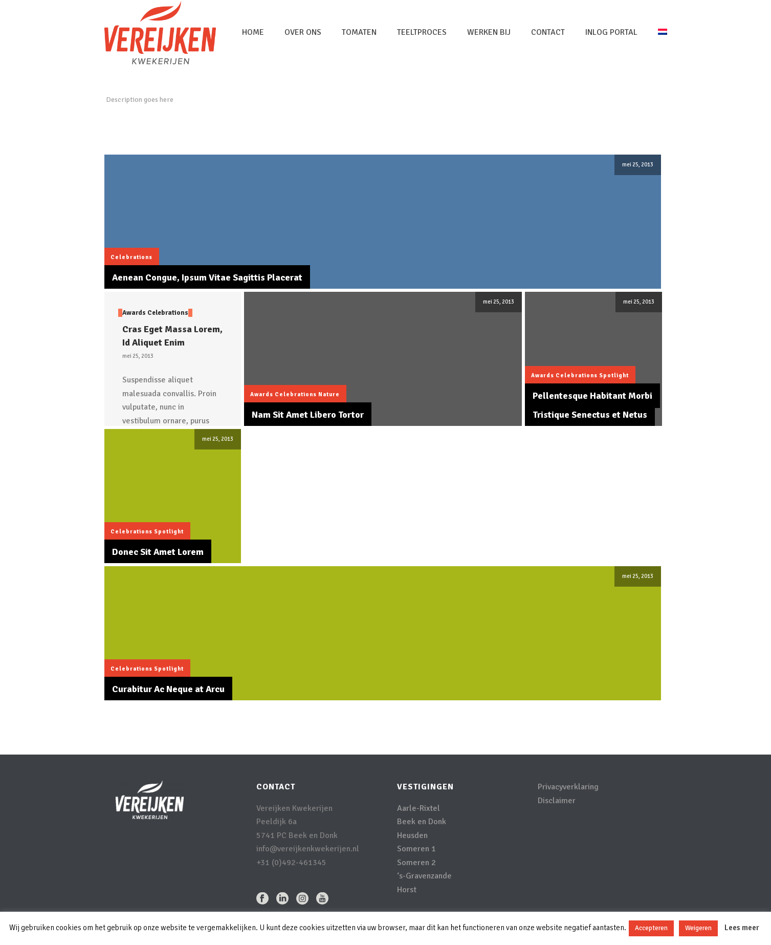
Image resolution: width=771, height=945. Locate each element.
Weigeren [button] (698, 928)
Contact (548, 32)
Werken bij (489, 32)
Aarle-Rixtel (418, 808)
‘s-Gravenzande (424, 876)
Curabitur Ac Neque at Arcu (168, 689)
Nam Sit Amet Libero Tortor (308, 414)
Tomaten (359, 32)
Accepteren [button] (651, 928)
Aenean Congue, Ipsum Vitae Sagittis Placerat (207, 277)
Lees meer (741, 927)
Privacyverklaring (568, 787)
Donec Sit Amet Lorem (158, 551)
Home (253, 32)
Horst (406, 890)
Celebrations (131, 257)
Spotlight (614, 375)
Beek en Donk (421, 822)
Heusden (412, 835)
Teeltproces (422, 32)
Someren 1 (416, 849)
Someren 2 (416, 862)
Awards (134, 313)
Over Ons (302, 32)
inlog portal (611, 32)
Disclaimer (557, 801)
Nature (329, 394)
